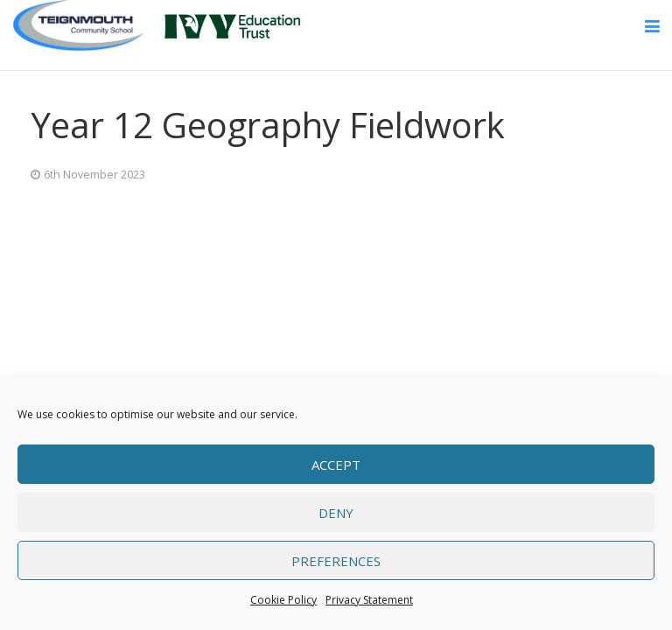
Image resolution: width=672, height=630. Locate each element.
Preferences (336, 561)
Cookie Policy (283, 599)
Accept (336, 464)
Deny (336, 513)
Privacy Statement (369, 599)
